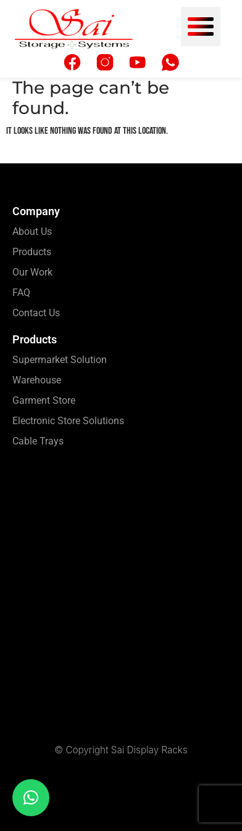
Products (31, 252)
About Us (32, 231)
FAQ (21, 292)
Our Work (32, 272)
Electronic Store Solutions (68, 421)
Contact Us (36, 313)
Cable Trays (38, 441)
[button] (200, 26)
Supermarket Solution (59, 360)
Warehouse (36, 380)
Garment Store (43, 400)
